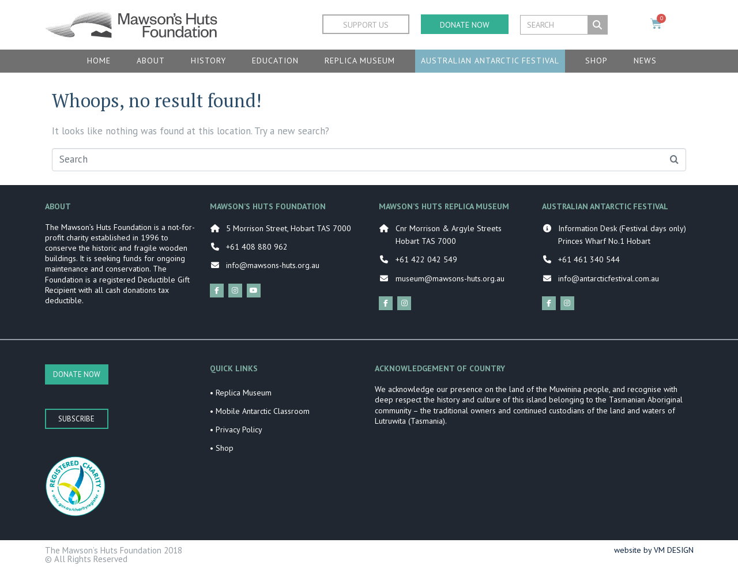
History (208, 60)
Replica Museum (360, 60)
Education (275, 60)
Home (99, 60)
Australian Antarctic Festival (490, 60)
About (151, 60)
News (645, 60)
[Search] (597, 25)
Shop (596, 60)
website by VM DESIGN (654, 550)
